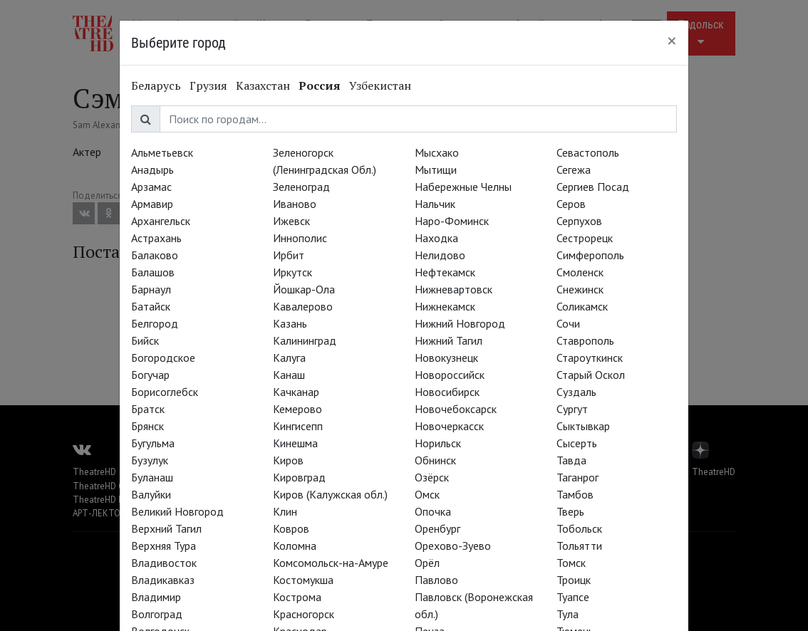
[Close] (672, 41)
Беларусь (156, 85)
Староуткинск (589, 357)
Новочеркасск (449, 426)
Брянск (147, 426)
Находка (436, 238)
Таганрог (577, 477)
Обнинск (435, 460)
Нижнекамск (445, 306)
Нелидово (440, 255)
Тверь (570, 511)
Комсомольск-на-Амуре (330, 563)
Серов (571, 204)
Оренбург (437, 528)
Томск (571, 563)
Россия (320, 85)
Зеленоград (301, 186)
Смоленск (580, 272)
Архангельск (160, 221)
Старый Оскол (590, 374)
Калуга (289, 357)
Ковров (291, 528)
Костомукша (303, 580)
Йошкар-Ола (304, 289)
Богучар (150, 374)
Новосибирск (447, 392)
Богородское (163, 357)
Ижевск (291, 221)
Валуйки (151, 494)
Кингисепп (298, 426)
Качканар (296, 392)
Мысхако (437, 152)
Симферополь (590, 255)
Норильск (438, 443)
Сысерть (576, 443)
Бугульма (153, 443)
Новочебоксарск (456, 409)
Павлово (436, 580)
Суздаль (576, 392)
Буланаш (152, 477)
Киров (288, 460)
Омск (427, 494)
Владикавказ (163, 580)
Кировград (299, 477)
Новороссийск (450, 374)
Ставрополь (585, 340)
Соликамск (582, 306)
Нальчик (435, 204)
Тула (567, 614)
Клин (285, 511)
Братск (148, 409)
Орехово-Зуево (453, 545)
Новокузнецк (446, 357)
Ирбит (288, 255)
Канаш (289, 374)
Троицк (573, 580)
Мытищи (436, 169)
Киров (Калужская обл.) (330, 494)
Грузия (208, 85)
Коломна (294, 545)
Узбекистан (380, 85)
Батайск (150, 306)
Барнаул (151, 289)
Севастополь (587, 152)
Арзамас (151, 186)
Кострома (297, 597)
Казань (290, 323)
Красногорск (303, 614)
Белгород (154, 323)
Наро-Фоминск (452, 221)
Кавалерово (303, 306)
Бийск (145, 340)
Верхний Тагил (166, 528)
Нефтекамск (445, 272)
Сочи (568, 323)
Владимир (156, 597)
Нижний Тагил (448, 340)
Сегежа (573, 169)
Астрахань (156, 238)
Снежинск (580, 289)
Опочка (433, 511)
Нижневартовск (453, 289)
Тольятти (579, 545)
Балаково (154, 255)
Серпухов (579, 221)
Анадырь (152, 169)
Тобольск (579, 528)
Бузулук (149, 460)
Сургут (572, 409)
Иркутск (292, 272)
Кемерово (297, 409)
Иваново (294, 204)
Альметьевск (162, 152)
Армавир (152, 204)
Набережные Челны (463, 186)
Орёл (427, 563)
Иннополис (300, 238)
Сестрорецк (584, 238)
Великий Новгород (177, 511)
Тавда (571, 460)
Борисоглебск (164, 392)
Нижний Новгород (460, 323)
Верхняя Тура (163, 545)
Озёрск (432, 477)
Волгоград (156, 614)
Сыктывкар (583, 426)
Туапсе (572, 597)
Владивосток (164, 563)
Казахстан (263, 85)
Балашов (153, 272)
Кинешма (295, 443)
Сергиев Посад (592, 186)
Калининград (304, 340)
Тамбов (575, 494)
